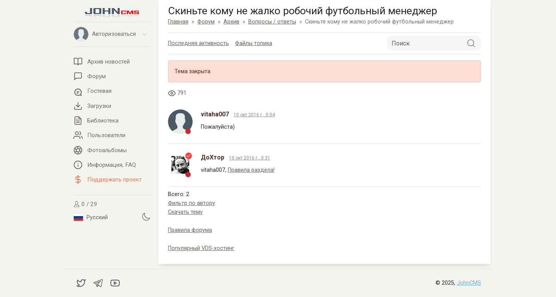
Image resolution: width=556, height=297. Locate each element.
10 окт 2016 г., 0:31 (249, 158)
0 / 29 (85, 204)
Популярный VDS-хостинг (201, 248)
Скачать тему (185, 212)
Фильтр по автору (191, 203)
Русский (91, 217)
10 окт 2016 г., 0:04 (254, 114)
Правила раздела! (251, 170)
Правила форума (190, 230)
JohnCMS (469, 283)
